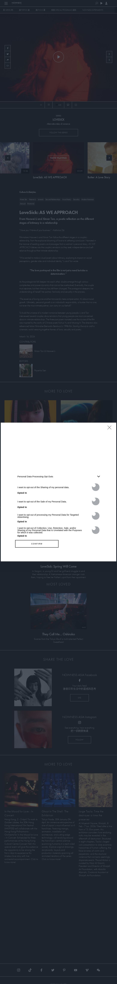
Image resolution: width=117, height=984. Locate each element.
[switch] (96, 487)
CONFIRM (36, 544)
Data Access (58, 555)
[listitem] (58, 476)
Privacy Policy (75, 555)
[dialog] (58, 492)
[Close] (110, 429)
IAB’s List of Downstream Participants (46, 459)
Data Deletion (41, 555)
